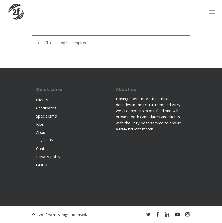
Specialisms (46, 116)
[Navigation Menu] (212, 11)
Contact (43, 148)
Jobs (40, 124)
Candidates (46, 107)
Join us (47, 139)
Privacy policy (48, 156)
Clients (42, 99)
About (41, 132)
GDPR (41, 164)
